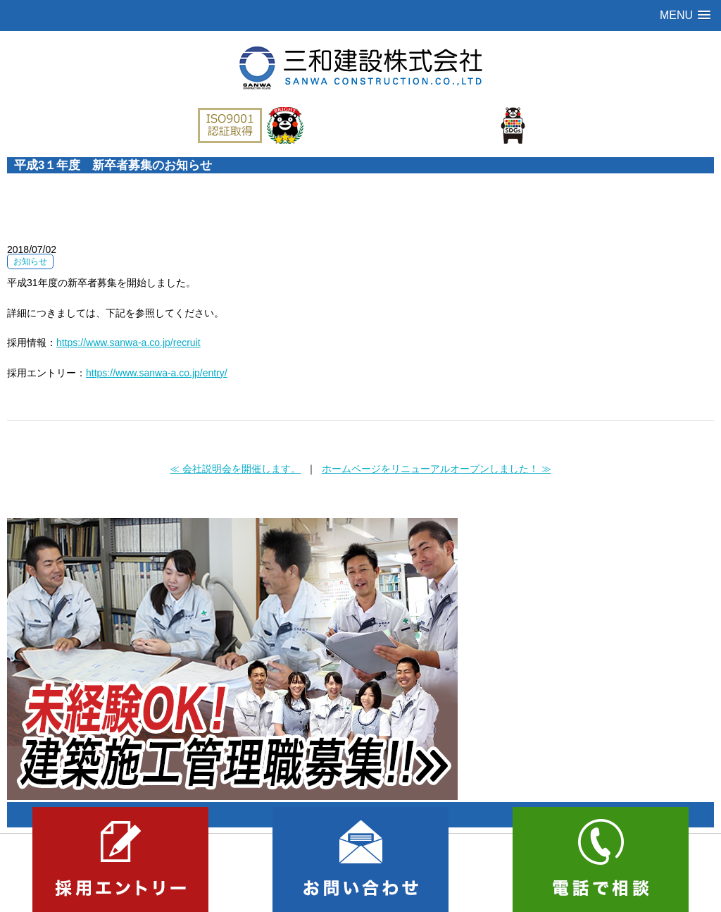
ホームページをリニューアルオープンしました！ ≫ (436, 468)
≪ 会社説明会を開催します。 (235, 468)
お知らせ (30, 261)
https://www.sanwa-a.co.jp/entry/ (156, 372)
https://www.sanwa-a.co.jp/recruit (128, 342)
